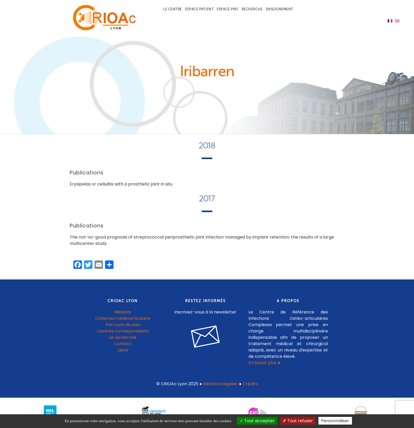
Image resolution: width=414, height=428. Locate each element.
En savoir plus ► (265, 363)
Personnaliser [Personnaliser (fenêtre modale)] (335, 421)
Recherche (252, 9)
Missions (122, 312)
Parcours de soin (123, 325)
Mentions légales (220, 384)
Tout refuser (298, 421)
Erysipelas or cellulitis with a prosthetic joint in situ (121, 184)
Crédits (250, 384)
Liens (123, 350)
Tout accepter (257, 421)
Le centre (172, 9)
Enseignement (279, 9)
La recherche (123, 337)
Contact (122, 344)
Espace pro (227, 9)
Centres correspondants (123, 331)
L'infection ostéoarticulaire (122, 318)
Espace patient (199, 9)
